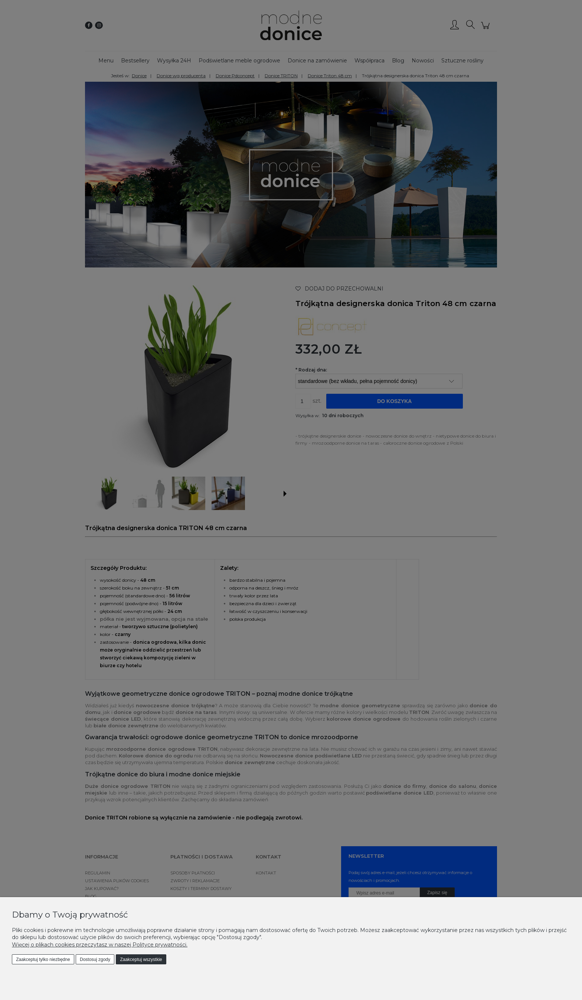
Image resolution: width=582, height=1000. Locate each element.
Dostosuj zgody (95, 959)
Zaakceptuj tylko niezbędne (43, 959)
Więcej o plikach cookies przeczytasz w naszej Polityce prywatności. (99, 944)
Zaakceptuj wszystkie (141, 959)
